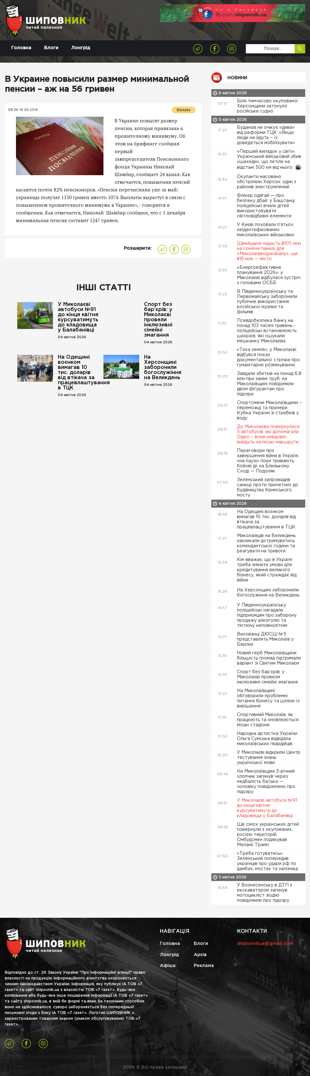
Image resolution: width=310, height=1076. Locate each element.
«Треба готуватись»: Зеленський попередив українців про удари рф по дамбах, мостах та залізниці (268, 861)
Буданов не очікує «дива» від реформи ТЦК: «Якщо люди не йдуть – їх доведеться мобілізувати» (266, 135)
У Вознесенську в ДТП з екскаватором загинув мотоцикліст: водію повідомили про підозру (264, 892)
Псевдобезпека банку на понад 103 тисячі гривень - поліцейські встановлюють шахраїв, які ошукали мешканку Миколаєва (267, 331)
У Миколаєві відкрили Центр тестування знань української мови (268, 758)
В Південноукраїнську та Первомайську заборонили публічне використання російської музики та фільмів (267, 302)
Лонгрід (80, 48)
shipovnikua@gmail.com (265, 944)
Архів (200, 955)
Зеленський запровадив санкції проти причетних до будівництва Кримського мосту (267, 487)
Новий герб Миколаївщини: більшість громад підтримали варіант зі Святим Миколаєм (269, 658)
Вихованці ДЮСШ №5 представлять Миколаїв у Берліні (265, 639)
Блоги (51, 48)
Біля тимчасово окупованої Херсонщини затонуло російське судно (267, 106)
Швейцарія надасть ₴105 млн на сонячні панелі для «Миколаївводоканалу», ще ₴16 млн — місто (269, 251)
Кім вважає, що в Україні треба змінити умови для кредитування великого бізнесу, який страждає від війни (267, 570)
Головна (21, 48)
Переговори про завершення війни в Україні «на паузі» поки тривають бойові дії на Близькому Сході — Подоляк (267, 461)
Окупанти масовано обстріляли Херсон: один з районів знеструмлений (266, 182)
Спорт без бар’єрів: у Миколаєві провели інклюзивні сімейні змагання (158, 320)
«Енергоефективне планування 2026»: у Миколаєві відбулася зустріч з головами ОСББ (268, 275)
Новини (237, 78)
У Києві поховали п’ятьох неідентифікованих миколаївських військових (266, 230)
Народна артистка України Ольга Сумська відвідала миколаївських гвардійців (267, 739)
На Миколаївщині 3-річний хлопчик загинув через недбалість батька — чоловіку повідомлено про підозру (266, 781)
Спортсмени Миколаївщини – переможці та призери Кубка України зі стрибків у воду (269, 410)
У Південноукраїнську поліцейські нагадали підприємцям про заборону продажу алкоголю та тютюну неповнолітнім (267, 615)
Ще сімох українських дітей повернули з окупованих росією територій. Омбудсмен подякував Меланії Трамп (268, 835)
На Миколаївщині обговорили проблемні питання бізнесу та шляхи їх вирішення (268, 698)
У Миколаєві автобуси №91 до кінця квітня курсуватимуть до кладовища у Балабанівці (78, 317)
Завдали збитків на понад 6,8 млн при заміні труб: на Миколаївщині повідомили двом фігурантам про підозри (269, 384)
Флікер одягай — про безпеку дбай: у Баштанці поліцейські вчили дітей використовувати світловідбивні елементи (266, 206)
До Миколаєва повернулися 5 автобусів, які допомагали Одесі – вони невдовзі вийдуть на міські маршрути (268, 434)
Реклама (204, 966)
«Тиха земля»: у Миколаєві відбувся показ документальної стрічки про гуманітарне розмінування (268, 357)
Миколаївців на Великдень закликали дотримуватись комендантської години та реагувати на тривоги (266, 543)
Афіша (168, 966)
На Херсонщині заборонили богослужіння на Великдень (162, 367)
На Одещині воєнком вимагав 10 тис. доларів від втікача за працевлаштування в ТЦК (78, 372)
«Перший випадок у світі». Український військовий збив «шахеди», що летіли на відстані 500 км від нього (269, 160)
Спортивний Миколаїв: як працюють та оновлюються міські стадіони (268, 720)
